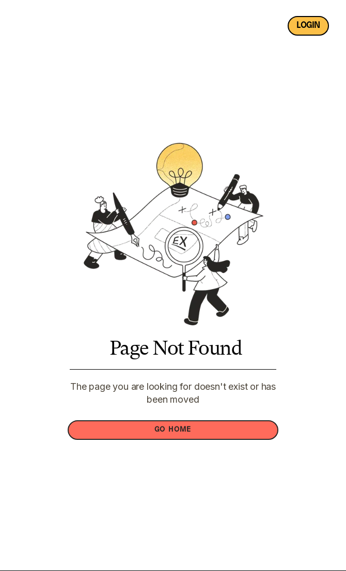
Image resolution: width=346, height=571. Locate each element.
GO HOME (173, 430)
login (308, 25)
